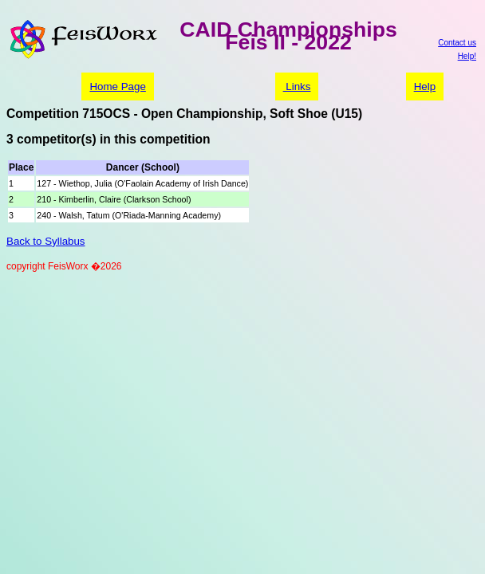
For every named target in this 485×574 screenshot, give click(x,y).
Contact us (457, 42)
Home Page (117, 86)
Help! (467, 56)
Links (297, 86)
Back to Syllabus (45, 241)
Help (425, 86)
